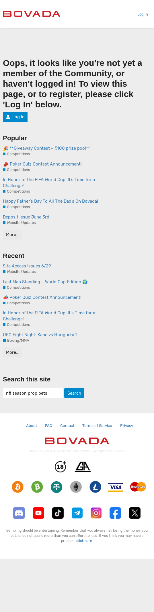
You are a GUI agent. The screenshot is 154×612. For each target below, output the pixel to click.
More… (12, 234)
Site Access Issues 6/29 (27, 266)
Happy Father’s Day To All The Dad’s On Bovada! (50, 201)
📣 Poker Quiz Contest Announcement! (42, 297)
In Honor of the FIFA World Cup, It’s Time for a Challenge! (49, 182)
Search (74, 393)
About (31, 425)
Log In (140, 14)
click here (84, 541)
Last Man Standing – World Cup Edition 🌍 (45, 281)
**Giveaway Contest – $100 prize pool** (46, 148)
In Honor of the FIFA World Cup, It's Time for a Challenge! (49, 316)
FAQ (48, 425)
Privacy (126, 425)
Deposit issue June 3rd (26, 217)
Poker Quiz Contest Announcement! (42, 164)
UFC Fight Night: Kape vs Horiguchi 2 (40, 334)
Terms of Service (97, 425)
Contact (67, 425)
